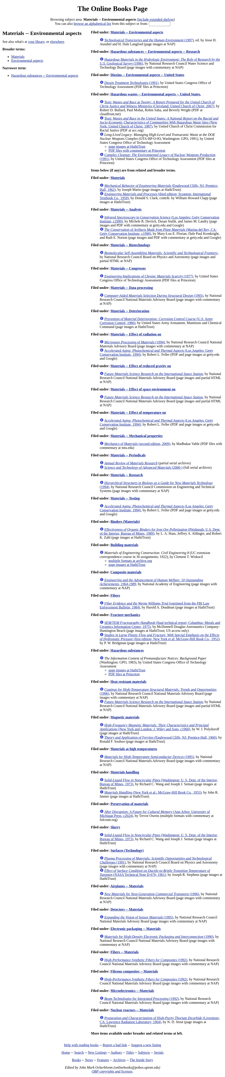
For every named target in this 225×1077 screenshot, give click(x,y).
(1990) (159, 937)
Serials (159, 1052)
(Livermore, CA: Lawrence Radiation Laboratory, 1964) (160, 1020)
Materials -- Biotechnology (130, 245)
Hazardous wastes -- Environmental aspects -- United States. (156, 94)
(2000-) (143, 467)
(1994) (134, 342)
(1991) (131, 83)
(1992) (145, 960)
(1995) (153, 295)
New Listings (97, 1052)
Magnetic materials (125, 717)
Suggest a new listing (146, 1045)
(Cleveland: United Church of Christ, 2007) (157, 104)
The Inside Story (141, 1060)
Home (66, 1052)
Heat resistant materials (128, 681)
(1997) (149, 40)
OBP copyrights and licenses (112, 1071)
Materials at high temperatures (134, 749)
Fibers (115, 595)
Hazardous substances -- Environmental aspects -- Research (155, 51)
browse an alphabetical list (92, 24)
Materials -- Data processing (132, 288)
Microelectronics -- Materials (132, 991)
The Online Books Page (112, 9)
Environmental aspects (27, 60)
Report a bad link (115, 1045)
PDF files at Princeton (124, 674)
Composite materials (126, 572)
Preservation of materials (129, 804)
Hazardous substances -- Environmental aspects (44, 75)
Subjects (144, 1052)
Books (76, 1060)
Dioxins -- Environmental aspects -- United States (147, 75)
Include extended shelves (156, 19)
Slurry (115, 827)
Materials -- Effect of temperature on (138, 412)
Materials (17, 56)
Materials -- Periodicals (128, 455)
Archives (119, 1060)
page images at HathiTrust (127, 146)
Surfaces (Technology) (127, 850)
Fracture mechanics (125, 615)
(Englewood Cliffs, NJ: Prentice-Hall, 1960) (160, 737)
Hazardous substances (127, 650)
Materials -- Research (127, 475)
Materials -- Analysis (126, 209)
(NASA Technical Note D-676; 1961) (155, 873)
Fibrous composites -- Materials (134, 971)
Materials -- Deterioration (130, 311)
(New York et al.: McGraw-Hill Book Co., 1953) (152, 792)
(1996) (151, 894)
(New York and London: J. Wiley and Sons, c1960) (154, 727)
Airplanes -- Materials (126, 886)
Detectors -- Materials (127, 909)
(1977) (148, 276)
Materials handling (125, 772)
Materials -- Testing (125, 498)
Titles (130, 1052)
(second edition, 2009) (137, 444)
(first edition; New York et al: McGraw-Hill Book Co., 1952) (160, 637)
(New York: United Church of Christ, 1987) (159, 122)
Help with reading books (81, 1045)
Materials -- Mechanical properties (137, 436)
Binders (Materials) (125, 521)
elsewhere (57, 42)
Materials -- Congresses (128, 268)
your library (36, 42)
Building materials (124, 545)
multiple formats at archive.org (130, 561)
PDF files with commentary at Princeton (137, 150)
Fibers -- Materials (125, 952)
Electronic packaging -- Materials (136, 929)
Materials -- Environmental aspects (137, 32)
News (89, 1060)
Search (79, 1052)
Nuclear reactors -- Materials (132, 1010)
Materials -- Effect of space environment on (143, 389)
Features (103, 1060)
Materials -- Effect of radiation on (136, 334)
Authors (116, 1052)
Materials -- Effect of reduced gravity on (141, 366)
